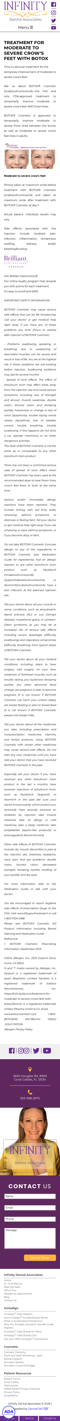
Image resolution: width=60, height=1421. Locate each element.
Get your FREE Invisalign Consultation (26, 1339)
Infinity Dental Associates (23, 1275)
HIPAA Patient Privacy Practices (22, 1388)
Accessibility (11, 1395)
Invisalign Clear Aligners (18, 1314)
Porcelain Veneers (14, 1362)
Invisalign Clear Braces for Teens (23, 1331)
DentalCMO (38, 1408)
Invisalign (11, 1308)
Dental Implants (13, 1359)
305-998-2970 (30, 1095)
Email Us (49, 1418)
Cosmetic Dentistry (15, 1352)
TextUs (29, 1418)
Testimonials (11, 1385)
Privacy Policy (12, 1392)
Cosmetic (11, 1347)
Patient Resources (17, 1373)
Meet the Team (12, 1287)
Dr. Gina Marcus (13, 1283)
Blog (6, 1297)
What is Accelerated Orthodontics (23, 1321)
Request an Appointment (18, 1293)
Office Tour (10, 1290)
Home (7, 1280)
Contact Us (10, 1300)
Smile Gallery (11, 1382)
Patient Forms (12, 1378)
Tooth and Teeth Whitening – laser (23, 1355)
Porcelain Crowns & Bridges (19, 1365)
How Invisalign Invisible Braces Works (26, 1317)
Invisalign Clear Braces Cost (20, 1335)
